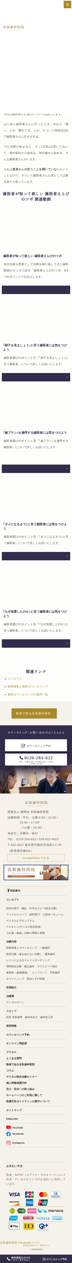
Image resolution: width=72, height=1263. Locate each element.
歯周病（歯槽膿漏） (17, 972)
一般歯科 (45, 947)
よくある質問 (14, 1058)
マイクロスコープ (16, 914)
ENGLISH (12, 1119)
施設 (24, 908)
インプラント (39, 972)
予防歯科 (55, 972)
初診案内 (13, 890)
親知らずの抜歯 (36, 978)
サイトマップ (14, 1110)
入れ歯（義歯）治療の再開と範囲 (25, 933)
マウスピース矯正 (47, 966)
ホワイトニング (15, 978)
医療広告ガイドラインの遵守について (28, 1101)
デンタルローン (15, 1002)
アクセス (11, 1052)
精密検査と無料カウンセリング (28, 686)
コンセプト (15, 678)
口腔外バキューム (53, 914)
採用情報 (11, 1025)
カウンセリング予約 (17, 1034)
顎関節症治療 (14, 966)
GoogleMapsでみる (36, 858)
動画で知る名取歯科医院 (33, 713)
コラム (10, 1070)
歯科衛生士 (31, 1017)
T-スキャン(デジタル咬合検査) (23, 926)
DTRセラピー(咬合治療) (43, 908)
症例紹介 (11, 987)
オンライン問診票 (16, 1043)
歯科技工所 (46, 1017)
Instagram (15, 1143)
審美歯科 (50, 954)
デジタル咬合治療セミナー (21, 1076)
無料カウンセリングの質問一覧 (28, 694)
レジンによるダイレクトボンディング (28, 960)
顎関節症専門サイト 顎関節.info (36, 1245)
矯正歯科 (29, 966)
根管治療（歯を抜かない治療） (24, 954)
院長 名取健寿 (14, 1017)
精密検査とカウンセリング (21, 947)
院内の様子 (12, 908)
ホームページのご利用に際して (24, 1095)
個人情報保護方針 (16, 1083)
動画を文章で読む (36, 289)
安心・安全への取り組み (20, 1089)
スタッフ (11, 1011)
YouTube (14, 1127)
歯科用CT (34, 914)
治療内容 (11, 941)
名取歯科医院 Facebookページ (19, 1242)
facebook (15, 1134)
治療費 (10, 996)
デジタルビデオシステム (20, 920)
